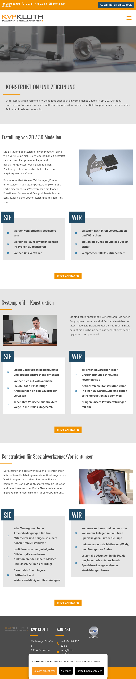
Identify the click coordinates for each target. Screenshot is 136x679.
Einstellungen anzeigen (89, 671)
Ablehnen (66, 671)
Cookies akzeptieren (44, 671)
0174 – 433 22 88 (34, 3)
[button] (129, 18)
